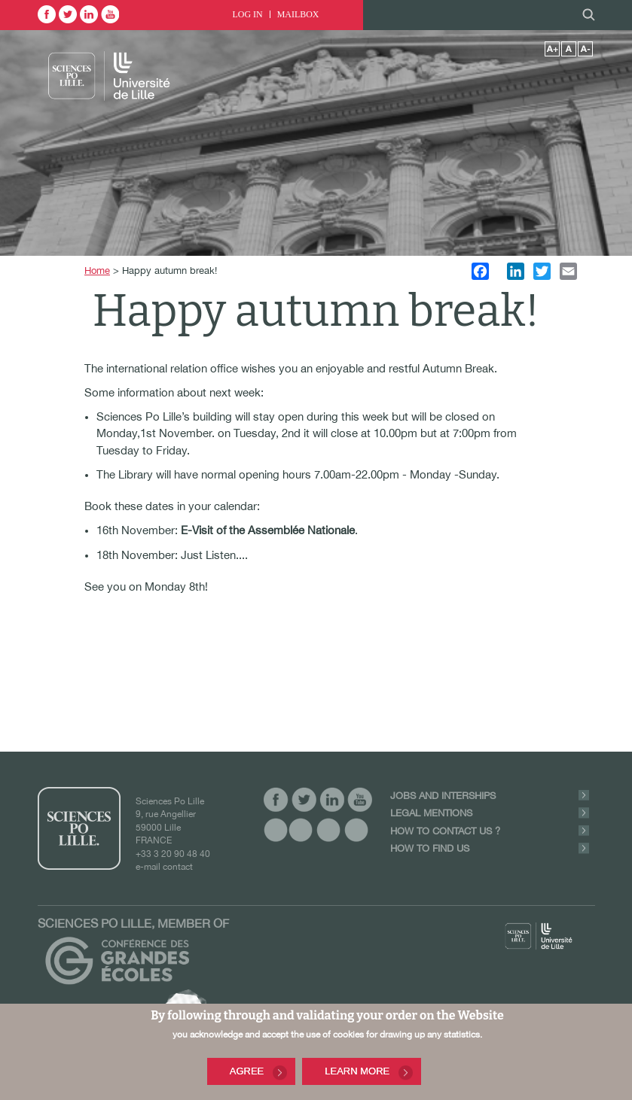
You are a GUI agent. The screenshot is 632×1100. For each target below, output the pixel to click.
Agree (247, 1072)
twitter (68, 14)
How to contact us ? (445, 831)
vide (276, 829)
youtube (110, 14)
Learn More (357, 1072)
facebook (47, 14)
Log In (248, 14)
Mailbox (298, 14)
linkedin (89, 14)
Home (97, 270)
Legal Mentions (431, 813)
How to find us (429, 848)
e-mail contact (164, 866)
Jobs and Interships (443, 795)
